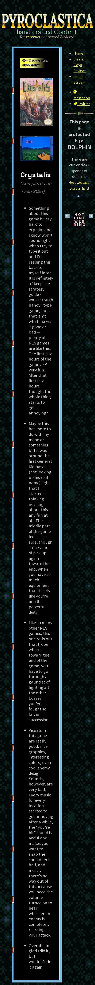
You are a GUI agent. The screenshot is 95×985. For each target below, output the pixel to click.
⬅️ (67, 215)
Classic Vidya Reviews (79, 64)
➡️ (91, 215)
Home (78, 53)
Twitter (81, 103)
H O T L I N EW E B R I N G (79, 219)
